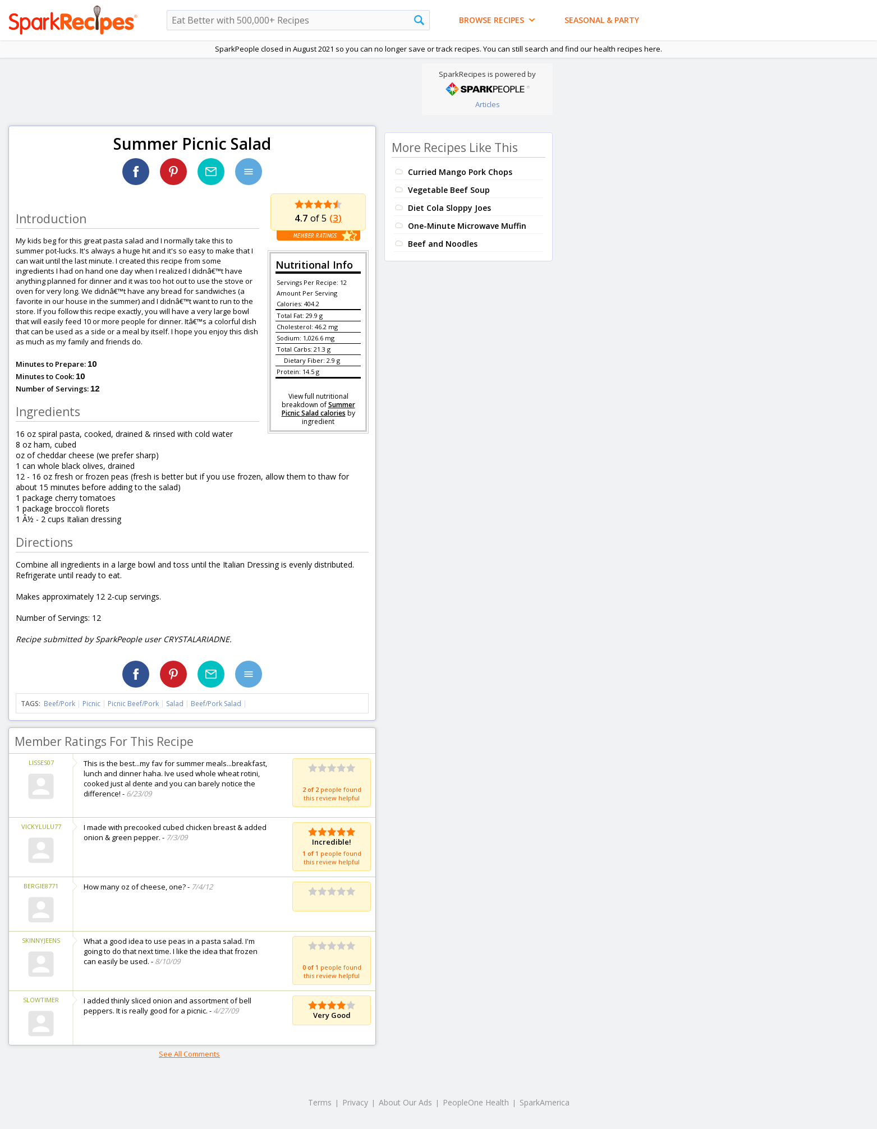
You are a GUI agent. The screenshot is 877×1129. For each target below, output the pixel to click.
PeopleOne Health (476, 1102)
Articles (487, 104)
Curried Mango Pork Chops (460, 172)
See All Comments (189, 1054)
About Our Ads (405, 1102)
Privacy (355, 1102)
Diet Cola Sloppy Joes (449, 207)
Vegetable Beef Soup (449, 190)
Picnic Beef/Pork (133, 703)
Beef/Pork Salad (216, 703)
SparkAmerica (545, 1102)
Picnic (91, 703)
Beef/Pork (59, 703)
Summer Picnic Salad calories (318, 409)
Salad (174, 703)
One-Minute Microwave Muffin (467, 225)
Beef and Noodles (442, 243)
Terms (320, 1102)
